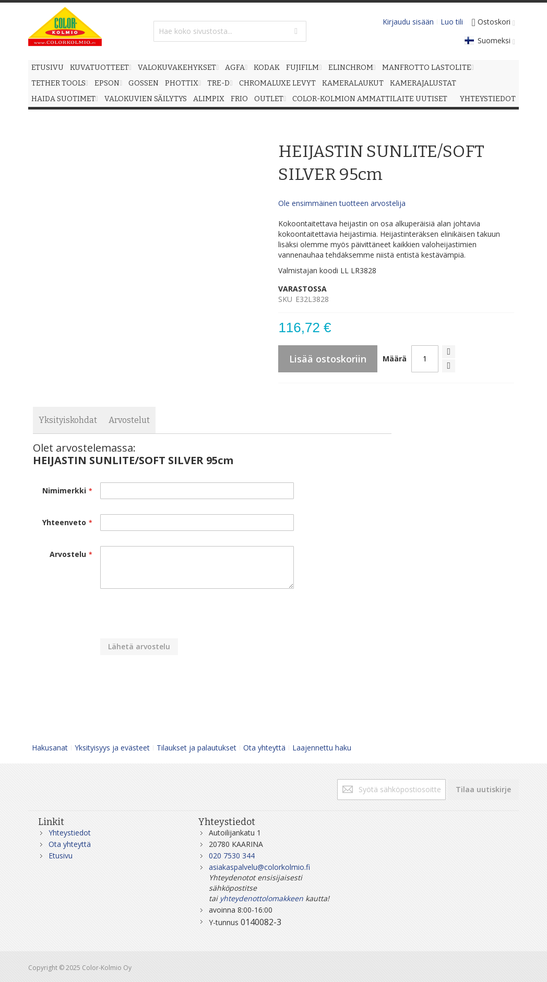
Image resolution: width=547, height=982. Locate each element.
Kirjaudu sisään (408, 22)
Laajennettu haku (321, 748)
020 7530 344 (232, 855)
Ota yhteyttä (264, 748)
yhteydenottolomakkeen (261, 898)
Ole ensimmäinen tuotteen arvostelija (342, 203)
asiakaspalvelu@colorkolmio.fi (259, 867)
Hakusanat (50, 748)
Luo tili (452, 22)
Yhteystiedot (70, 833)
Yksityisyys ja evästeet (112, 748)
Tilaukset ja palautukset (196, 748)
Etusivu (61, 855)
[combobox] (229, 31)
